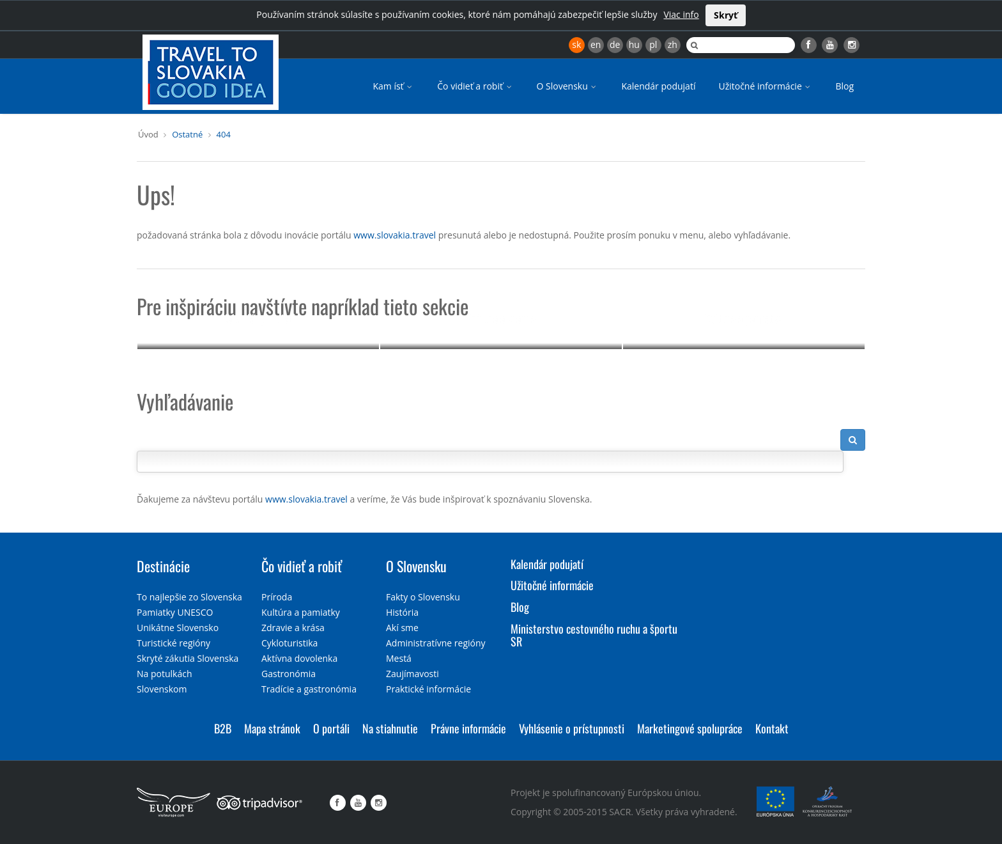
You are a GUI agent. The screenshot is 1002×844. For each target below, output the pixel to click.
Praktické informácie (428, 689)
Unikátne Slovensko (178, 627)
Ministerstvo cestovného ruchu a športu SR (594, 635)
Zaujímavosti (412, 674)
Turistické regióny (173, 643)
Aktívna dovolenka (299, 658)
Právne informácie (468, 728)
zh (672, 44)
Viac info (680, 14)
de (615, 44)
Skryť (725, 15)
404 (224, 134)
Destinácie (163, 566)
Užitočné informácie (765, 86)
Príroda (276, 597)
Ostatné (187, 134)
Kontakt (772, 728)
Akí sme (402, 627)
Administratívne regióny (436, 643)
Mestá (399, 658)
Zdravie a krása (293, 627)
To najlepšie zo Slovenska (189, 597)
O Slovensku (568, 86)
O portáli (331, 728)
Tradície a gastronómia (309, 689)
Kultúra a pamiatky (744, 318)
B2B (222, 728)
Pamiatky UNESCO (175, 612)
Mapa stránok (272, 728)
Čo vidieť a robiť (475, 86)
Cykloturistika (289, 643)
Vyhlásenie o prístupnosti (571, 728)
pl (653, 44)
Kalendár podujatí (658, 86)
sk (576, 44)
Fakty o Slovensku (423, 597)
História (402, 612)
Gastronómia (288, 674)
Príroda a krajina (501, 318)
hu (634, 44)
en (595, 44)
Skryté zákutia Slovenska (187, 658)
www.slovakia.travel (394, 235)
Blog (844, 86)
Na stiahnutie (390, 728)
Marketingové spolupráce (690, 728)
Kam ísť (393, 86)
